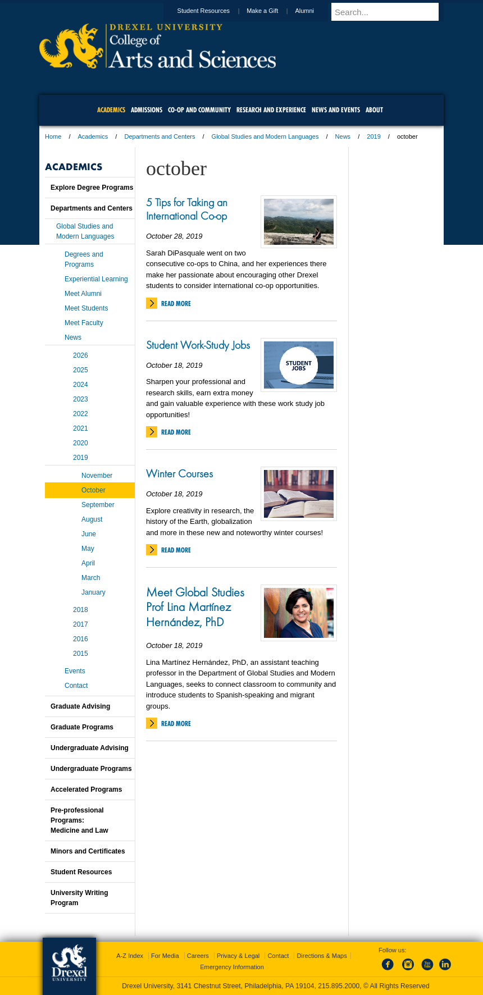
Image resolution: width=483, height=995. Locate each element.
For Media (165, 955)
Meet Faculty (84, 323)
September (98, 505)
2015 (80, 654)
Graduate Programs (82, 727)
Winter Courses (179, 473)
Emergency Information (232, 967)
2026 (80, 355)
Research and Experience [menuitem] (271, 110)
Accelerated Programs (86, 789)
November (96, 476)
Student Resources (214, 10)
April (88, 563)
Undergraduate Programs (91, 769)
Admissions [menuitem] (146, 110)
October (93, 490)
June (88, 534)
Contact (76, 686)
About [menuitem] (374, 110)
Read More (176, 303)
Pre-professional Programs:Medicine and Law (79, 820)
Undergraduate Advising (90, 748)
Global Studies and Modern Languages (265, 136)
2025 (80, 370)
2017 (80, 624)
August (91, 519)
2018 (80, 610)
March (90, 578)
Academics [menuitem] (111, 110)
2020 (80, 443)
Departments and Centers (159, 136)
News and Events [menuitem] (336, 110)
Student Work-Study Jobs (198, 345)
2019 (373, 136)
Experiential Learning (96, 279)
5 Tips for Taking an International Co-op (186, 208)
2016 (80, 639)
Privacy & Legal (238, 955)
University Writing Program (79, 898)
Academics (93, 136)
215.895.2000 (338, 986)
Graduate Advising (80, 706)
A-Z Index (129, 955)
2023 (80, 399)
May (87, 549)
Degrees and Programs (84, 259)
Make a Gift (273, 10)
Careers (198, 955)
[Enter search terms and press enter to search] (392, 12)
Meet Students (86, 308)
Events (75, 671)
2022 (80, 414)
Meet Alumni (83, 294)
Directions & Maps (322, 955)
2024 (80, 385)
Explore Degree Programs (92, 187)
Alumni (315, 10)
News (343, 136)
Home (53, 136)
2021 (80, 428)
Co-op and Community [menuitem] (199, 110)
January (93, 592)
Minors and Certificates (88, 851)
